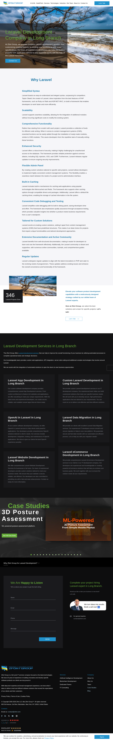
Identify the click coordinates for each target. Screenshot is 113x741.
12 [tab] (65, 554)
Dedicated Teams (65, 684)
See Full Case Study (9, 535)
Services (63, 675)
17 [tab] (80, 554)
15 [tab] (74, 554)
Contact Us (84, 3)
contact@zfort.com (79, 618)
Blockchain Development (68, 681)
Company (90, 675)
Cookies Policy (25, 696)
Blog (88, 691)
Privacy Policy (49, 738)
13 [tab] (68, 554)
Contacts (4, 708)
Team (89, 684)
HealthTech (39, 3)
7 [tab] (49, 554)
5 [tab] (43, 554)
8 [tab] (52, 554)
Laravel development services (29, 353)
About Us (90, 678)
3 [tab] (37, 554)
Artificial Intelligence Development (71, 678)
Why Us (90, 681)
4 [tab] (40, 554)
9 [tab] (55, 554)
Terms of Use (15, 696)
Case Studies (91, 687)
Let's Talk (102, 3)
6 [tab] (46, 554)
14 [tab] (71, 554)
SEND (47, 639)
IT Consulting (64, 687)
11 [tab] (62, 554)
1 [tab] (31, 554)
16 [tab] (77, 554)
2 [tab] (34, 554)
